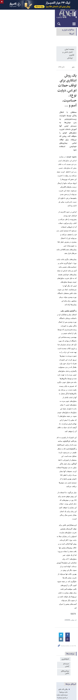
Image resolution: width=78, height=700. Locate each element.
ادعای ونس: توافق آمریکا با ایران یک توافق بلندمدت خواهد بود (31, 36)
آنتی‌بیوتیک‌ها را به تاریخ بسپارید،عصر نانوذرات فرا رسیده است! (47, 307)
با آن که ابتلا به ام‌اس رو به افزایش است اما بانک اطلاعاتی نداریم (46, 303)
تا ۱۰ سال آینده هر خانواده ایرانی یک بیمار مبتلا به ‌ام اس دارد (48, 321)
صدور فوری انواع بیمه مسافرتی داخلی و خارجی (58, 361)
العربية (69, 12)
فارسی (74, 12)
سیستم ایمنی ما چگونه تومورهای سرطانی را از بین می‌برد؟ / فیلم (47, 310)
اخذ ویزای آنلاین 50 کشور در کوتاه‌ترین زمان (59, 358)
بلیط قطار (12, 636)
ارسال (5, 408)
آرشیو (26, 12)
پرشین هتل (21, 636)
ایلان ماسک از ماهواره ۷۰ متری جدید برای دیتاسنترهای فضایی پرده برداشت (49, 432)
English (64, 12)
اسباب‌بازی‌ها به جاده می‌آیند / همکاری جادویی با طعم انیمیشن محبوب (50, 435)
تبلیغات (31, 12)
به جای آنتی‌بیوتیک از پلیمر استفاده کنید (55, 314)
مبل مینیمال (14, 633)
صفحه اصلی (69, 63)
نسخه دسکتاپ (39, 648)
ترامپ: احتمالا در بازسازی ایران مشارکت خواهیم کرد (44, 588)
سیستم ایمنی (52, 283)
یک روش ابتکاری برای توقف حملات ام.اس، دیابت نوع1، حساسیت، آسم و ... (42, 83)
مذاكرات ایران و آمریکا (65, 36)
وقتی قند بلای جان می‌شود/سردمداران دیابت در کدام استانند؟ (47, 299)
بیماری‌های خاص (37, 283)
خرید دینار (52, 636)
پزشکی (41, 63)
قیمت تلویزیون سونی (41, 633)
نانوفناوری (65, 283)
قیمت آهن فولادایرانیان (66, 636)
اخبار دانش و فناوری (55, 63)
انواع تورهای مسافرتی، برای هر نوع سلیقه (60, 356)
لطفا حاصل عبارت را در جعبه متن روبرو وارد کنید (57, 401)
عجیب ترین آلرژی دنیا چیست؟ (58, 328)
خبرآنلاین (39, 21)
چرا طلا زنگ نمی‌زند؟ (67, 425)
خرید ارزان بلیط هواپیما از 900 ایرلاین (61, 347)
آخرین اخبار (69, 420)
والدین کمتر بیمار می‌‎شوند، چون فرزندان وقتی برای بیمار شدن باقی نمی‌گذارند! (42, 325)
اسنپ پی (30, 636)
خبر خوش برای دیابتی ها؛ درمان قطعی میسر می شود (50, 317)
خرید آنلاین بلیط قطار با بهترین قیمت (61, 353)
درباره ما (36, 12)
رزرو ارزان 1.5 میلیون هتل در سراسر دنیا (60, 350)
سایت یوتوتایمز (26, 633)
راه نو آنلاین (63, 633)
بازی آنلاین (54, 633)
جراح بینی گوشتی (41, 636)
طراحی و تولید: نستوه (40, 672)
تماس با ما (41, 12)
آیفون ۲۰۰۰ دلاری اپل (67, 428)
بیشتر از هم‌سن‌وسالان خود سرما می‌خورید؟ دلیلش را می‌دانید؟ (47, 332)
